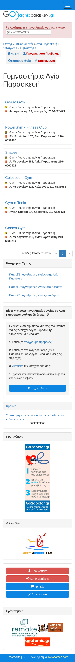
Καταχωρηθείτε (37, 388)
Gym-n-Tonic (15, 203)
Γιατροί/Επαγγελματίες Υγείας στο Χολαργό (35, 286)
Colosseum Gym (18, 178)
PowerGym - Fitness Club (26, 127)
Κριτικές (11, 406)
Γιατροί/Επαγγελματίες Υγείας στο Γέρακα (34, 295)
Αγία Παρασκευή (46, 44)
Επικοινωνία (37, 594)
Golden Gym (15, 228)
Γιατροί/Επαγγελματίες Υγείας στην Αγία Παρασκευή (33, 276)
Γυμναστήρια (28, 48)
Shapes (11, 153)
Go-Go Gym (15, 102)
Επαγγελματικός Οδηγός (18, 44)
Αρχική (14, 53)
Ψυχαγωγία (10, 48)
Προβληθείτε (37, 571)
